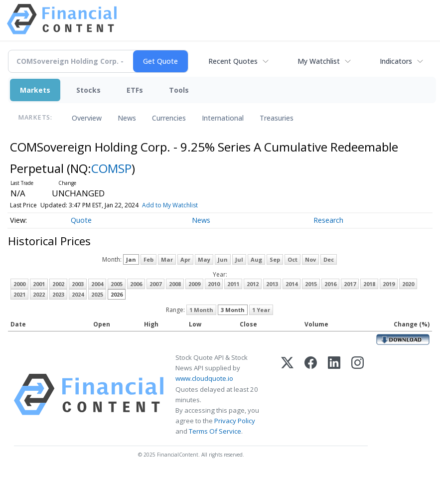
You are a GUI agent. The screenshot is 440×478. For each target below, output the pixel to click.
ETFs (135, 90)
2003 (78, 284)
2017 (350, 284)
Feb (148, 259)
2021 (19, 294)
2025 (97, 294)
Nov (310, 259)
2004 (97, 284)
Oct (292, 259)
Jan (131, 259)
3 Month (233, 310)
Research (328, 220)
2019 (389, 284)
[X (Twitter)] (287, 394)
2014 (291, 284)
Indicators (396, 61)
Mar (167, 259)
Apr (185, 259)
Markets (35, 90)
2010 (214, 284)
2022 (39, 294)
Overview (87, 118)
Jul (239, 259)
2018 (369, 284)
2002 (58, 284)
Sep (275, 259)
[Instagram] (357, 394)
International (223, 118)
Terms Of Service (215, 431)
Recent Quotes (233, 61)
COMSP (111, 168)
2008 (175, 284)
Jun (223, 259)
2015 (311, 284)
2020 (408, 284)
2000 (19, 284)
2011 (233, 284)
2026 (117, 294)
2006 (136, 284)
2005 (117, 284)
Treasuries (276, 118)
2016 (330, 284)
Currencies (169, 118)
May (204, 259)
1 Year (261, 310)
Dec (328, 259)
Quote (81, 220)
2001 (39, 284)
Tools (179, 90)
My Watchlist (318, 61)
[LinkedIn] (334, 394)
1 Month (201, 310)
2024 (78, 294)
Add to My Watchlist (170, 205)
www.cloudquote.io (204, 378)
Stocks (88, 90)
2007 (155, 284)
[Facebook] (310, 394)
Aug (256, 259)
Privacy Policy (234, 420)
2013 (272, 284)
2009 (194, 284)
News (127, 118)
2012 (253, 284)
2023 (58, 294)
